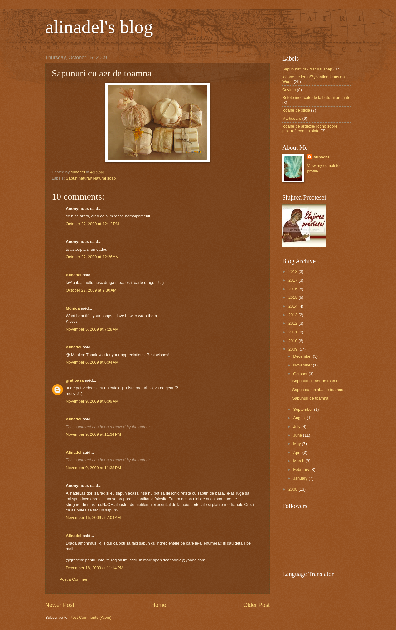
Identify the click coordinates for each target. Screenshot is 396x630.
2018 (293, 271)
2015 (293, 297)
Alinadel (73, 275)
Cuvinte (289, 89)
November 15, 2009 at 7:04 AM (93, 517)
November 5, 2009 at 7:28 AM (92, 329)
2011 (293, 332)
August (300, 417)
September (303, 409)
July (297, 426)
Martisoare (291, 118)
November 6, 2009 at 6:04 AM (92, 362)
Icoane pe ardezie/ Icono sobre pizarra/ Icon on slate (309, 128)
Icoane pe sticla (296, 110)
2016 (293, 289)
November (303, 365)
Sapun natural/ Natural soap (91, 178)
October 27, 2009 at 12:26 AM (92, 256)
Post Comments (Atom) (91, 617)
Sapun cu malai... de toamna (317, 389)
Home (158, 605)
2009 (293, 349)
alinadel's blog (99, 27)
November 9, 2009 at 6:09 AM (92, 401)
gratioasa (75, 380)
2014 (293, 306)
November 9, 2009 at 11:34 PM (93, 434)
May (297, 443)
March (299, 460)
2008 (293, 489)
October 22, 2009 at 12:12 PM (92, 223)
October (300, 373)
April (297, 452)
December (303, 356)
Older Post (256, 605)
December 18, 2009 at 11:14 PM (94, 567)
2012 (293, 323)
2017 (293, 280)
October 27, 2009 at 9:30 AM (91, 290)
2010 (293, 340)
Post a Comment (74, 579)
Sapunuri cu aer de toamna (316, 381)
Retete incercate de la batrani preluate (316, 97)
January (300, 478)
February (301, 469)
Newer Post (59, 605)
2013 (293, 315)
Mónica (73, 308)
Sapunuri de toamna (310, 398)
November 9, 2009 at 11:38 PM (93, 467)
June (298, 435)
